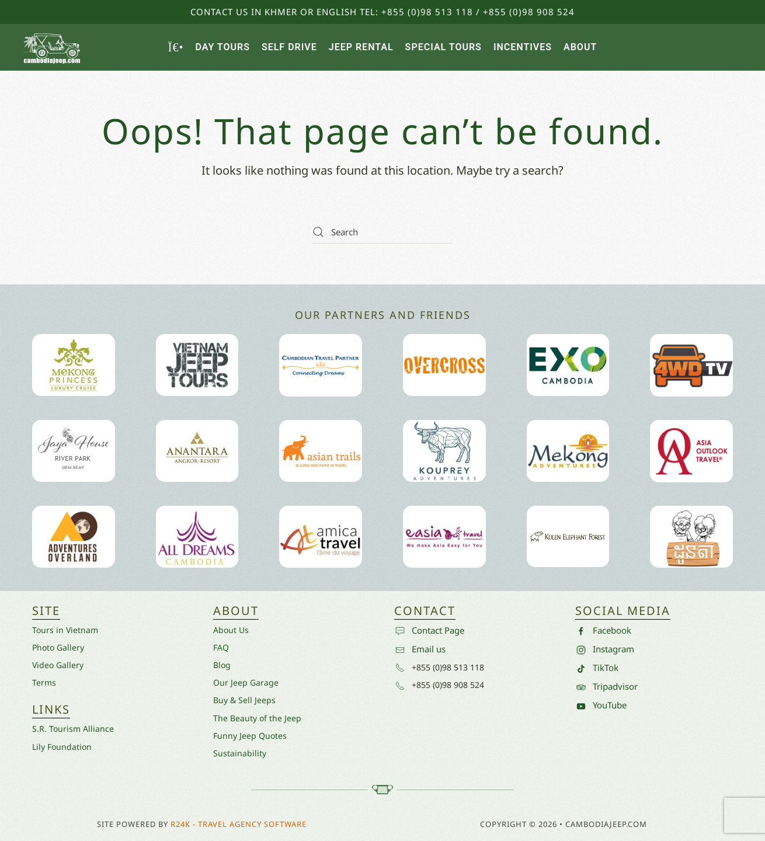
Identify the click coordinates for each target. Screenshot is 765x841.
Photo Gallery (58, 647)
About (580, 47)
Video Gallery (58, 664)
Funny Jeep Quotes (250, 735)
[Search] (382, 232)
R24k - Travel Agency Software (239, 824)
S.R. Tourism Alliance (73, 728)
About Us (231, 629)
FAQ (221, 647)
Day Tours (222, 47)
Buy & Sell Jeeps (244, 700)
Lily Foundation (62, 746)
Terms (44, 682)
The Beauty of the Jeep (257, 718)
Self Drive (289, 47)
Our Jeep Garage (246, 682)
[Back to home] (52, 47)
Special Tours (443, 47)
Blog (222, 664)
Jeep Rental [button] (361, 47)
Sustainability (239, 753)
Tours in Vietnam (65, 629)
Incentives (522, 47)
